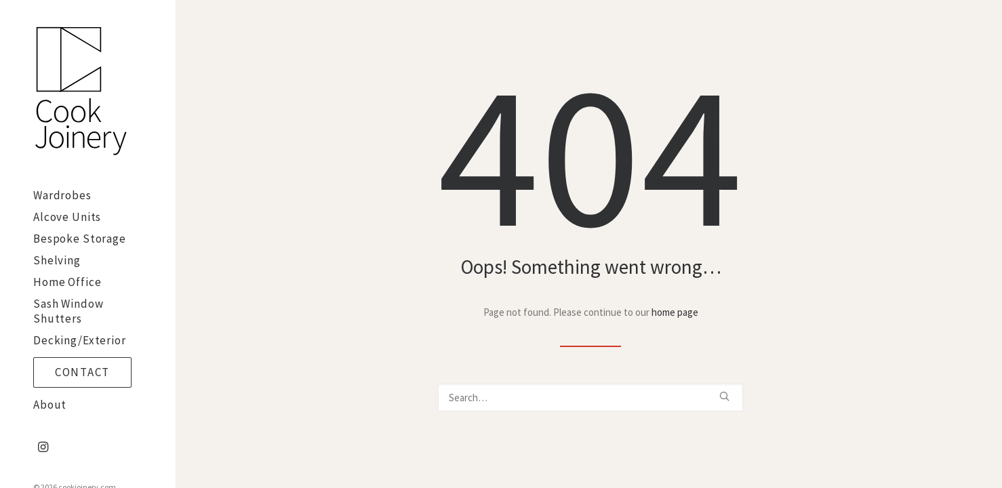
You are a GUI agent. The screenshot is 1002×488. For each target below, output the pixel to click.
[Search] (590, 397)
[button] (43, 447)
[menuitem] (43, 447)
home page (675, 312)
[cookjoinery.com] (85, 92)
